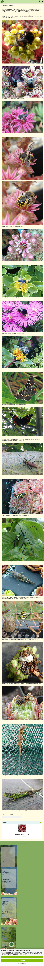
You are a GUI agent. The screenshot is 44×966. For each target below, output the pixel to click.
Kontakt (2, 859)
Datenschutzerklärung (22, 954)
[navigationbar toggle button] (42, 1)
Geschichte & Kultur (5, 911)
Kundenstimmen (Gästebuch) (7, 884)
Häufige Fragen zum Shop (6, 874)
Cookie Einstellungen (4, 863)
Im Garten (3, 902)
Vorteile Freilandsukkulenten (6, 872)
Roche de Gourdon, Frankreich (7, 931)
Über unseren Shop (5, 873)
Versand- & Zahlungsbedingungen (6, 848)
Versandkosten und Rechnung (7, 881)
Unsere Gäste (4, 936)
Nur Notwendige (22, 960)
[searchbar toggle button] (36, 1)
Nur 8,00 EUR (22, 836)
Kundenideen (4, 906)
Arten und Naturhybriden (6, 914)
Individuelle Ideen (5, 905)
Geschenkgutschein (5, 883)
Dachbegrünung (4, 904)
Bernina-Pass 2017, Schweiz (6, 933)
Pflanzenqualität (4, 882)
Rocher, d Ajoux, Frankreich (6, 932)
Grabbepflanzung (5, 903)
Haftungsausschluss (4, 861)
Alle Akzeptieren (22, 956)
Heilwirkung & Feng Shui (6, 912)
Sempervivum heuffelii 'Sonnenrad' (22, 834)
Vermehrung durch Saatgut (6, 915)
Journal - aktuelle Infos (7, 875)
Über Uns (3, 871)
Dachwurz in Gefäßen (5, 901)
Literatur (3, 913)
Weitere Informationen (22, 963)
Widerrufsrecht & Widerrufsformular (7, 850)
